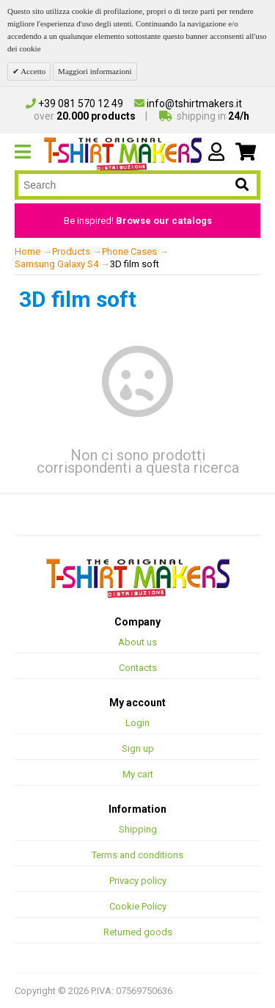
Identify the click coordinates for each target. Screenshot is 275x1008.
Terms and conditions (137, 854)
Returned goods (137, 932)
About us (137, 642)
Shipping (138, 829)
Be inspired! (138, 220)
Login (137, 722)
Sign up (138, 748)
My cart (137, 774)
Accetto (32, 71)
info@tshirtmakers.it (188, 103)
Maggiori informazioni (95, 71)
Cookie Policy (137, 906)
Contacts (138, 667)
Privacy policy (137, 880)
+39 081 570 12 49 (74, 103)
